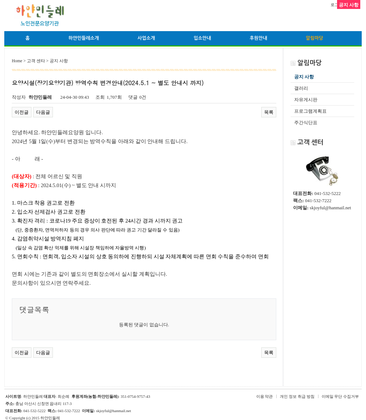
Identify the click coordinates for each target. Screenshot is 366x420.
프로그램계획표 (310, 111)
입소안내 (202, 38)
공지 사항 (304, 76)
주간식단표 (305, 122)
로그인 (336, 5)
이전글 (22, 112)
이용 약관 (264, 396)
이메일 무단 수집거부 (340, 396)
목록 (268, 112)
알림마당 (314, 38)
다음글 (43, 112)
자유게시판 (305, 99)
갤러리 (301, 88)
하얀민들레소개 (83, 38)
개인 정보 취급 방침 (297, 396)
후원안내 (258, 38)
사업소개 (146, 38)
